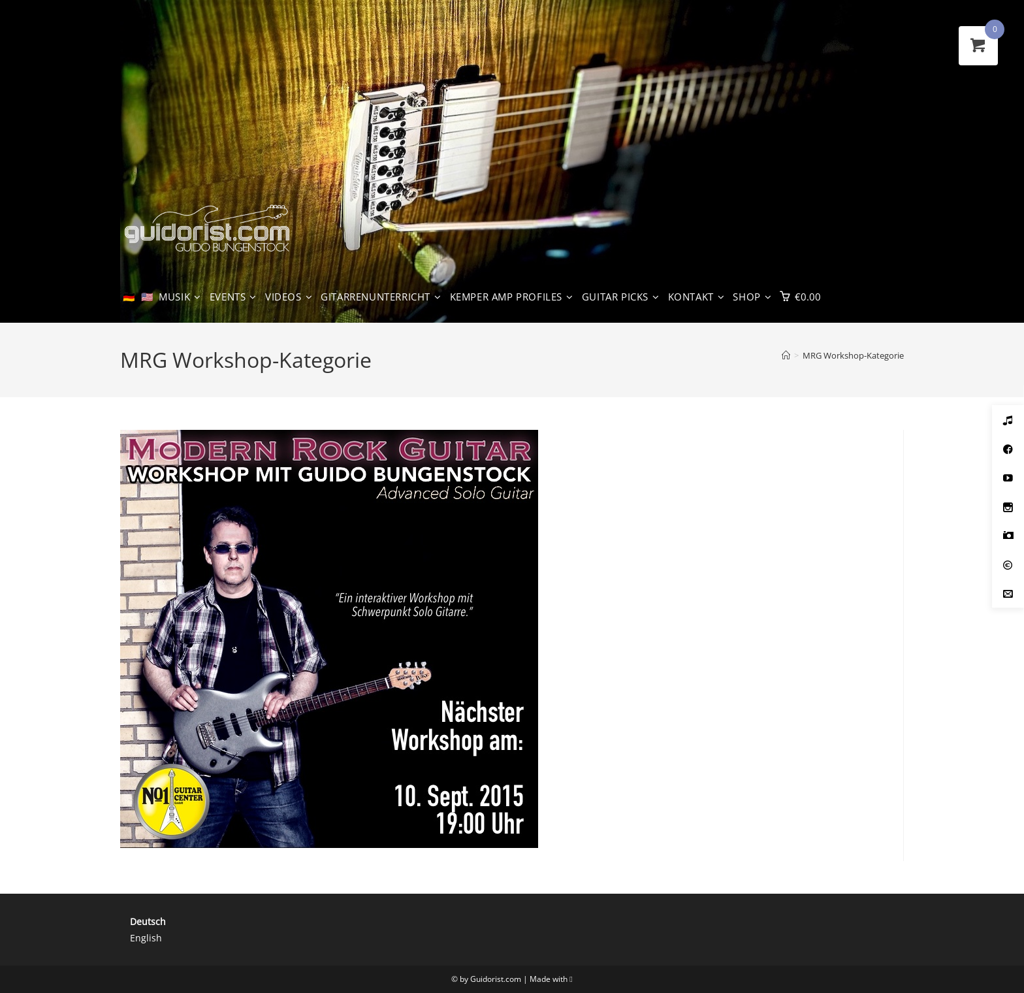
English (146, 938)
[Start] (786, 355)
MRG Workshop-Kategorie (853, 355)
